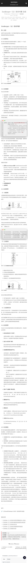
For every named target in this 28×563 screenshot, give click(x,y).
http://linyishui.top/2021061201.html (17, 535)
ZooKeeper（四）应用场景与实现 (9, 528)
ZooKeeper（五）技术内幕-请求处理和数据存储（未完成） (14, 520)
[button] (2, 3)
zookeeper (17, 543)
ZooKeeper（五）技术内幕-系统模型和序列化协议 (13, 526)
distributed (11, 543)
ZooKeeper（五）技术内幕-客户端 (10, 524)
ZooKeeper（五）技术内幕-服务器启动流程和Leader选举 (14, 522)
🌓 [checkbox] (24, 557)
